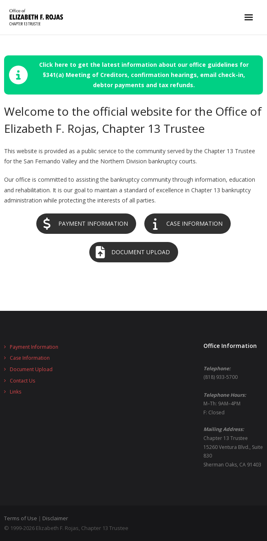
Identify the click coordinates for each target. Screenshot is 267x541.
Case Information (30, 357)
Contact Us (22, 380)
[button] (133, 75)
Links (15, 391)
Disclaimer (55, 518)
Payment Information (34, 346)
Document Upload (31, 369)
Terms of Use (20, 518)
